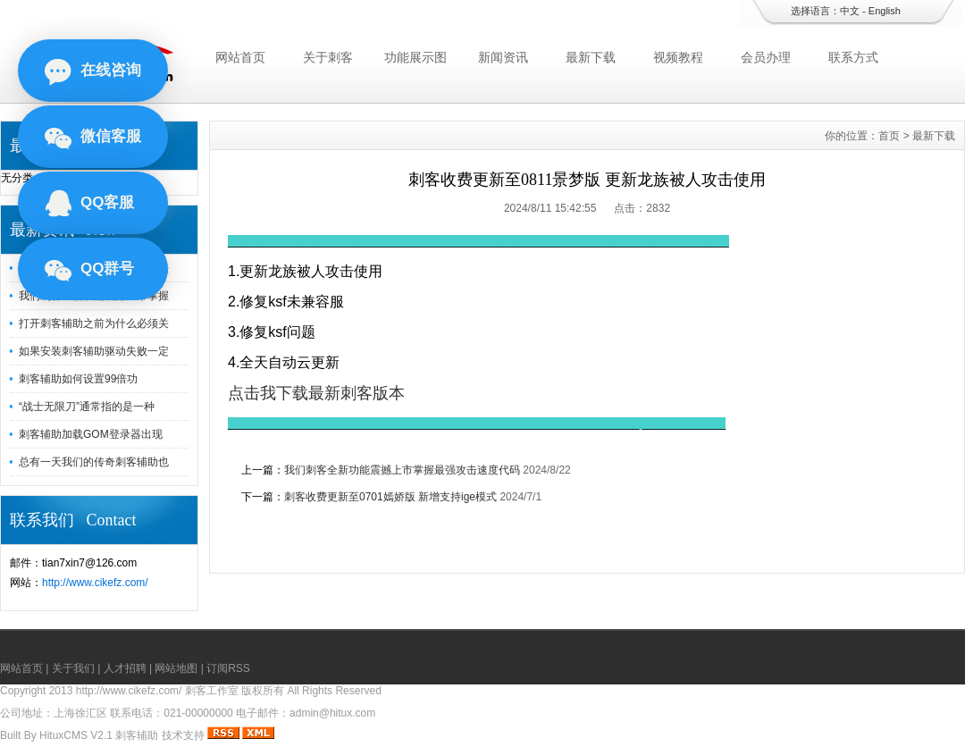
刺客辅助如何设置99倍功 (78, 379)
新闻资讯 (503, 57)
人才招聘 (125, 668)
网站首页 (240, 57)
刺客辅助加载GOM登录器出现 (91, 434)
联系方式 (853, 57)
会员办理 (766, 57)
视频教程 (678, 57)
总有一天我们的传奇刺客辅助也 (94, 462)
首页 (889, 136)
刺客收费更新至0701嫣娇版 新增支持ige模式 (390, 497)
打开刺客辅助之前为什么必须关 (94, 323)
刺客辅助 (136, 735)
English (884, 10)
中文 (850, 10)
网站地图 (176, 668)
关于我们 (73, 668)
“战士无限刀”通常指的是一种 (87, 406)
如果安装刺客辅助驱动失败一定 (94, 351)
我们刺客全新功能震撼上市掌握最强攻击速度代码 (402, 470)
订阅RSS (228, 668)
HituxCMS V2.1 (76, 735)
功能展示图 (415, 57)
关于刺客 (328, 57)
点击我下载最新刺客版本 (316, 393)
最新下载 (591, 57)
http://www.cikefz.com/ (95, 582)
